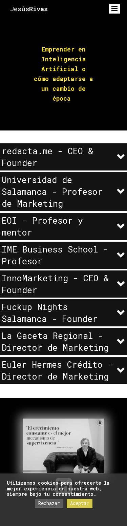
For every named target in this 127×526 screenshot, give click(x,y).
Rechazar (49, 503)
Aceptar (79, 503)
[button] (63, 157)
